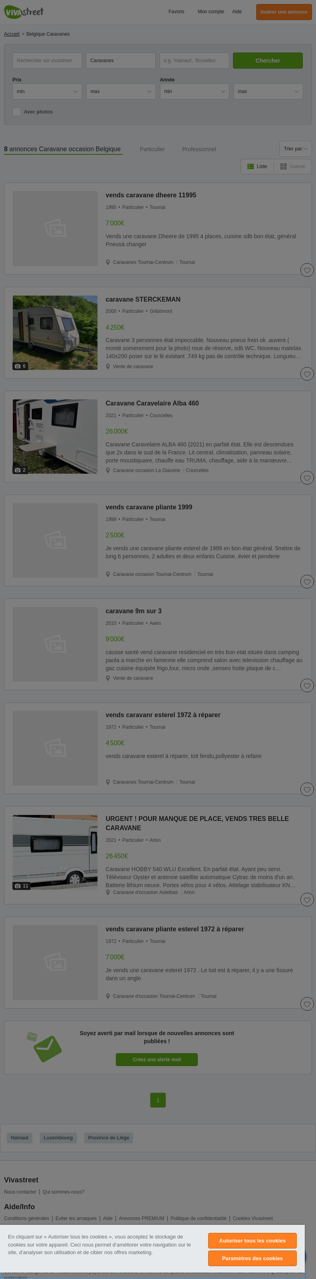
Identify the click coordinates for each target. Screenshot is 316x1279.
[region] (152, 1252)
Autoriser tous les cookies (252, 1241)
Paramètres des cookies (252, 1258)
